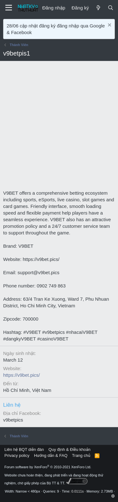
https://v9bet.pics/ (21, 375)
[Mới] (98, 8)
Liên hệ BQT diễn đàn (24, 449)
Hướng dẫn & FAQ (50, 455)
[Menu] (8, 8)
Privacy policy (16, 455)
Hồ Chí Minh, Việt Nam (27, 390)
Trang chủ (81, 455)
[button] (113, 496)
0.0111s (77, 491)
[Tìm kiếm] (110, 8)
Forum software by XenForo (47, 467)
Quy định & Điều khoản (69, 449)
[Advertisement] (59, 127)
